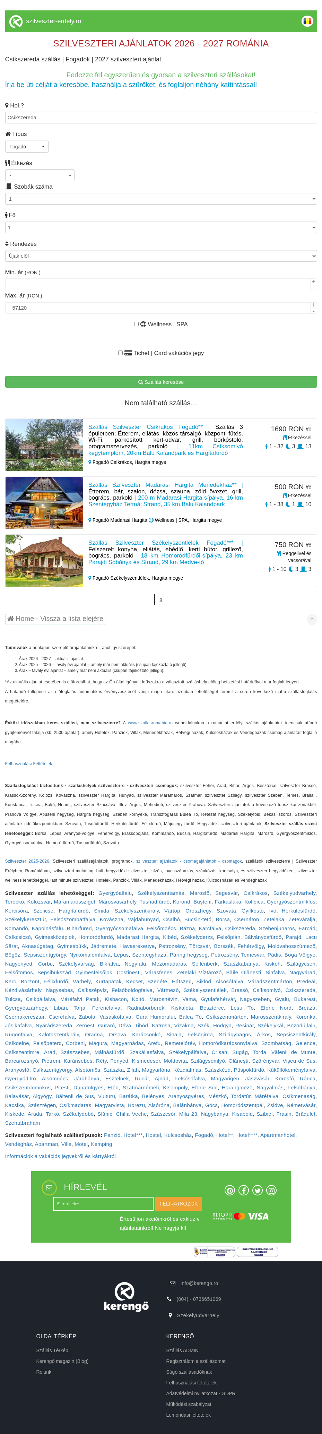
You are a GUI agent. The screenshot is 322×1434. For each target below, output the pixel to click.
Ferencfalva (106, 1008)
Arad (49, 1052)
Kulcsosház (178, 1135)
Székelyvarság (76, 964)
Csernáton (246, 919)
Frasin (283, 1114)
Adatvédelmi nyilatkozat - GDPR (201, 1393)
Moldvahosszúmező (291, 946)
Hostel (153, 1135)
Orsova (117, 1034)
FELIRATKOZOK (179, 1204)
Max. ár (23, 295)
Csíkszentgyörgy (52, 1070)
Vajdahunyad (143, 919)
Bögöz (12, 955)
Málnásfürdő (109, 1052)
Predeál (306, 981)
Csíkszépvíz (92, 990)
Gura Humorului (155, 1017)
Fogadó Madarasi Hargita (118, 520)
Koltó (138, 999)
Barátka (128, 1096)
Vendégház (18, 1144)
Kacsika (14, 1105)
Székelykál (271, 1025)
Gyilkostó (253, 911)
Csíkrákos (256, 893)
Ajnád (161, 1078)
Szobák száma (29, 186)
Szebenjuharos (277, 928)
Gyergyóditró (20, 1078)
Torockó (14, 902)
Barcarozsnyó (21, 1061)
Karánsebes (78, 1061)
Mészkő (217, 1096)
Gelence (305, 1043)
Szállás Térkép (52, 1350)
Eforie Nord (276, 1008)
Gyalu (282, 999)
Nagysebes (59, 990)
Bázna (187, 928)
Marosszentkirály (271, 1017)
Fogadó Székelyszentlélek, (119, 578)
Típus (16, 134)
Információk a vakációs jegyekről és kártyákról (60, 1156)
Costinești (129, 972)
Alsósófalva (229, 981)
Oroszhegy (198, 911)
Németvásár (301, 1105)
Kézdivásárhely (23, 990)
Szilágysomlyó (207, 1061)
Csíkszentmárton (226, 1017)
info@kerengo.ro (199, 1283)
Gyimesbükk (72, 946)
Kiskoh (272, 964)
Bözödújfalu (301, 1025)
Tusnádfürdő (154, 902)
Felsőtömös (19, 972)
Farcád (307, 928)
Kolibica (253, 902)
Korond (181, 902)
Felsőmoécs (161, 928)
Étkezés (18, 163)
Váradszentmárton (270, 981)
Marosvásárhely (117, 902)
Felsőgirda (200, 1034)
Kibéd (170, 937)
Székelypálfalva (188, 1052)
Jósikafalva (18, 1025)
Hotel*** (133, 1135)
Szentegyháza (149, 955)
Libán (60, 1008)
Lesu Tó (242, 1008)
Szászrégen (41, 1105)
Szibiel (264, 1114)
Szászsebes (74, 1052)
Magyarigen (225, 1078)
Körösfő (284, 1078)
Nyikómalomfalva (90, 955)
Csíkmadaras (76, 1105)
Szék (204, 1025)
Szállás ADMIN (182, 1350)
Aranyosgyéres (186, 1096)
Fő (10, 215)
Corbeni (75, 1043)
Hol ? (14, 105)
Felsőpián (229, 937)
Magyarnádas (127, 1043)
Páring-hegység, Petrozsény (204, 955)
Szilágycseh (301, 964)
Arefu (154, 1043)
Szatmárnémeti (141, 1087)
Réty (101, 1061)
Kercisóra (16, 911)
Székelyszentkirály (137, 911)
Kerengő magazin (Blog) (62, 1361)
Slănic (104, 1114)
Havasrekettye (137, 946)
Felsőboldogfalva (132, 990)
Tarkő (52, 1114)
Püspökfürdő (249, 1070)
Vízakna (184, 1025)
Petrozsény (172, 946)
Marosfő (199, 893)
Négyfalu (135, 964)
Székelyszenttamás (161, 893)
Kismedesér (146, 1061)
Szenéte (157, 981)
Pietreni (51, 1061)
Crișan (219, 1052)
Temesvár (252, 955)
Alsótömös (88, 1070)
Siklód (204, 981)
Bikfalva (109, 964)
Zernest (85, 1025)
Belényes (153, 1096)
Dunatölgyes (88, 1087)
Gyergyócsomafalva (119, 928)
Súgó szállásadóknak (189, 1372)
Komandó (16, 928)
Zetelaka (273, 919)
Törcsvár (199, 946)
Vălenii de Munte (293, 1052)
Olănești (238, 1061)
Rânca (307, 1078)
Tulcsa (13, 999)
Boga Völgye (300, 955)
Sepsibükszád (54, 972)
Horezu (136, 1105)
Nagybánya (214, 1114)
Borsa (223, 919)
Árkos (264, 1034)
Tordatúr (241, 1096)
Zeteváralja (302, 919)
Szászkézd (217, 1070)
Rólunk (44, 1372)
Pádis (274, 955)
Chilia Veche (131, 1114)
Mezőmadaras (169, 964)
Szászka (114, 1070)
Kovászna (111, 919)
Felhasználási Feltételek (28, 763)
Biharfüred (79, 928)
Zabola (87, 1017)
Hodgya (222, 1025)
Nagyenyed (19, 964)
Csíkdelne (17, 1043)
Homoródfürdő (95, 937)
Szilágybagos (235, 1034)
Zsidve (275, 1105)
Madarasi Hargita (138, 937)
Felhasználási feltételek (191, 1382)
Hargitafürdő (74, 911)
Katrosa (161, 1025)
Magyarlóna (156, 1070)
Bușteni (202, 902)
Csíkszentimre (22, 1052)
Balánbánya (187, 1105)
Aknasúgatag (37, 946)
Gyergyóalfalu (115, 893)
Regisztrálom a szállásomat (196, 1361)
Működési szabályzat (188, 1404)
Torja (79, 1008)
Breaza (306, 1008)
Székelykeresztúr (25, 919)
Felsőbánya (302, 1087)
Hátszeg (182, 981)
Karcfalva (210, 928)
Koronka (305, 1017)
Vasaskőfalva (115, 1017)
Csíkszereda (240, 928)
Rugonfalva (19, 1034)
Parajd (293, 937)
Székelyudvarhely (294, 893)
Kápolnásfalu (47, 928)
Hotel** (224, 1135)
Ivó (272, 911)
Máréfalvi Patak (80, 999)
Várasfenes (158, 972)
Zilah (133, 1070)
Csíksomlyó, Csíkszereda (284, 990)
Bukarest (305, 999)
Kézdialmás (187, 1070)
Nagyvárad (302, 972)
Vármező (168, 990)
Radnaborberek (145, 1008)
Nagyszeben (255, 999)
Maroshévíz (163, 999)
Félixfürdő (56, 981)
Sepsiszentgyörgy (45, 955)
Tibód (141, 1025)
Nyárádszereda (54, 1025)
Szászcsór (163, 1114)
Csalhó (171, 919)
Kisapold (242, 1114)
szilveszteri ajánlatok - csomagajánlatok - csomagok (189, 861)
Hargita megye (150, 462)
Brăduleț (305, 1114)
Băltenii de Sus (74, 1096)
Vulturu (106, 1096)
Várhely (82, 981)
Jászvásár (257, 1078)
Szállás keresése (161, 382)
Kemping (101, 1144)
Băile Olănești (243, 972)
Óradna (94, 1034)
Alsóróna (159, 1105)
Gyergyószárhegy (26, 1008)
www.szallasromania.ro (150, 722)
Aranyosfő (17, 1070)
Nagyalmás (270, 1087)
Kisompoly (175, 1087)
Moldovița (175, 1061)
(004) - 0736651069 (198, 1299)
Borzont (30, 981)
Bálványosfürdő (263, 937)
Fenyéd (119, 1061)
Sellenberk (205, 964)
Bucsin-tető (197, 919)
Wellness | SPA (161, 324)
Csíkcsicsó (18, 937)
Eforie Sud (205, 1087)
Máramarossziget (75, 902)
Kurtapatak (108, 981)
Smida (101, 911)
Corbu (45, 964)
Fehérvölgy (250, 946)
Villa (66, 1144)
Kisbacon (116, 999)
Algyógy (42, 1096)
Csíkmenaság (298, 1096)
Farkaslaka (228, 902)
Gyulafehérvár (218, 999)
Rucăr (142, 1078)
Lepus (121, 955)
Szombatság (276, 1043)
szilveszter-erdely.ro (53, 21)
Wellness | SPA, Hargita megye (185, 520)
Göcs (211, 1105)
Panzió (112, 1135)
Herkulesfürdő (298, 911)
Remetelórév (180, 1043)
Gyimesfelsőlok (94, 972)
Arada (35, 1114)
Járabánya (86, 1078)
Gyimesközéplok (55, 937)
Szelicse (43, 911)
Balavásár (17, 1096)
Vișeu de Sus (299, 1061)
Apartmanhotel (277, 1135)
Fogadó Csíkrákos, (111, 462)
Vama (189, 999)
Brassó (239, 990)
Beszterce (212, 1008)
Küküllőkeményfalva (291, 1070)
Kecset (134, 981)
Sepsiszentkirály (296, 1034)
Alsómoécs (55, 1078)
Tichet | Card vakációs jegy (161, 353)
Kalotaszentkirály (58, 1034)
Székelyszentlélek (204, 990)
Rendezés (21, 244)
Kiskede (14, 1114)
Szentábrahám (22, 1123)
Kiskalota (182, 1008)
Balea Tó (190, 1017)
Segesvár (226, 893)
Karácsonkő (146, 1034)
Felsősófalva (190, 1078)
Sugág (240, 1052)
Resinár (244, 1025)
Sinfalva (275, 972)
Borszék (223, 946)
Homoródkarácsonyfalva (228, 1043)
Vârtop (172, 911)
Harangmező (237, 1087)
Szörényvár (265, 1061)
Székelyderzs (197, 937)
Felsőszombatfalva (72, 919)
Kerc (10, 981)
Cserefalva (62, 1017)
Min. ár (23, 272)
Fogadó (204, 1135)
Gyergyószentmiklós (291, 902)
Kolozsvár (39, 902)
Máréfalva (267, 1096)
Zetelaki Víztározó (199, 972)
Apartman (46, 1144)
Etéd (113, 1087)
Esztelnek (117, 1078)
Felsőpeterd (47, 1043)
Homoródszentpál (242, 1105)
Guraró (106, 1025)
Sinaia (174, 1034)
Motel (81, 1144)
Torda (259, 1052)
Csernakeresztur (25, 1017)
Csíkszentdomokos (28, 1087)
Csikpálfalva (40, 999)
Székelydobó (78, 1114)
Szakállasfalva (146, 1052)
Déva (125, 1025)
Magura (98, 1043)
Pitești (62, 1087)
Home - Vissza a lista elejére (55, 618)
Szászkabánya (241, 964)
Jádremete (103, 946)
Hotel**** (247, 1135)
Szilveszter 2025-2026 (27, 861)
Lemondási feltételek (188, 1415)
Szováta (226, 911)
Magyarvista (109, 1105)
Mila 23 (188, 1114)
